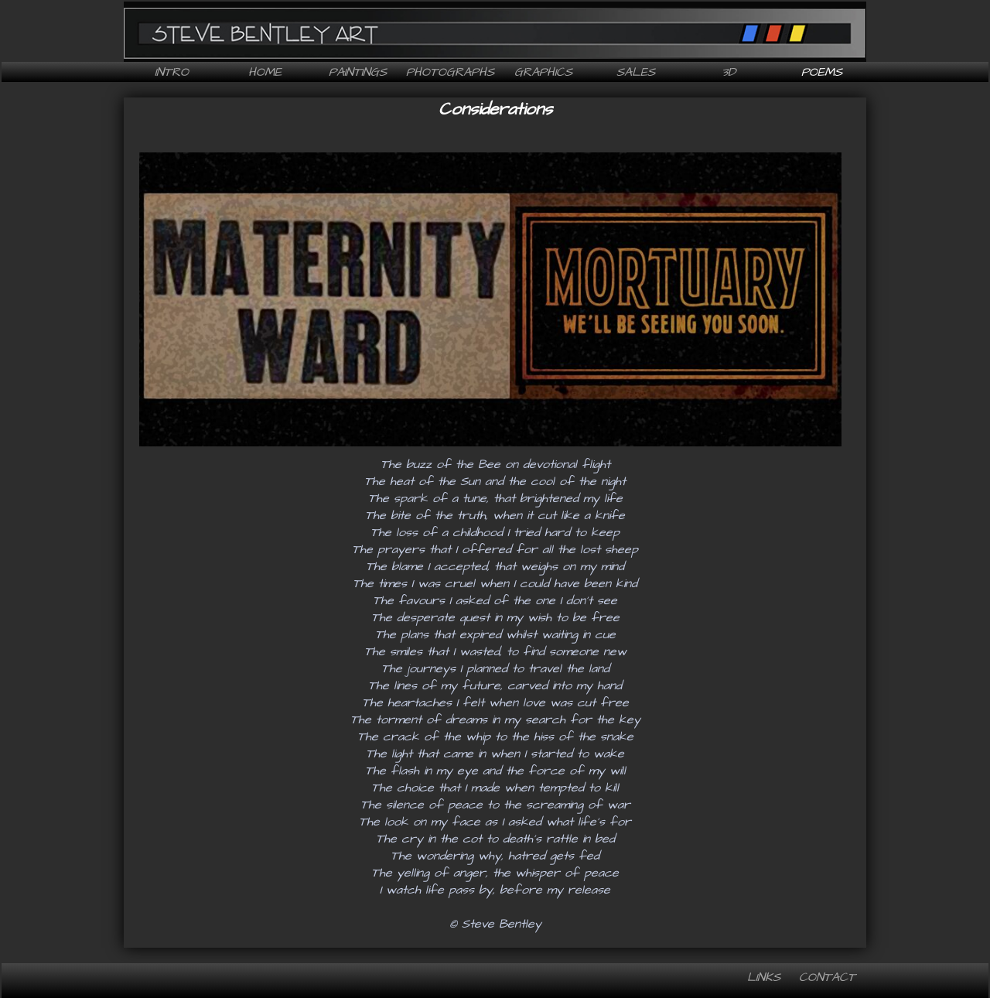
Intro (172, 71)
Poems (821, 71)
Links (763, 977)
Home (265, 71)
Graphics (543, 71)
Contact (827, 977)
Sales (635, 71)
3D (729, 71)
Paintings (358, 71)
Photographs (450, 71)
